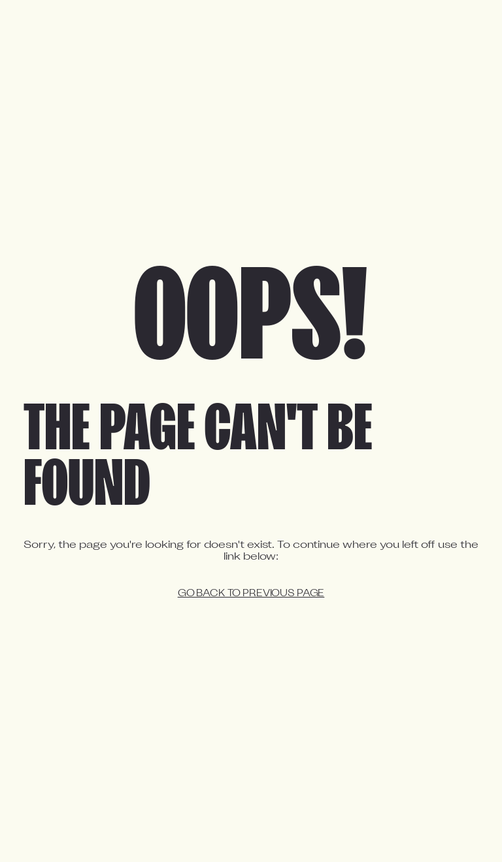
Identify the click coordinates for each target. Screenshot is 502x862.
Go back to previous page (251, 594)
